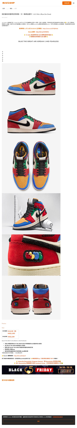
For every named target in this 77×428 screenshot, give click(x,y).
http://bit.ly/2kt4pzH (20, 356)
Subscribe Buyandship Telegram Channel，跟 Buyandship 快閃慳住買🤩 (39, 361)
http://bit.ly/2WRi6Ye (42, 32)
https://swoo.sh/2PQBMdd (50, 28)
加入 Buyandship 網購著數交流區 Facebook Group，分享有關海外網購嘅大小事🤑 (39, 363)
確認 (38, 421)
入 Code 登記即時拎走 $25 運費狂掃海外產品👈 (39, 35)
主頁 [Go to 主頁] (3, 8)
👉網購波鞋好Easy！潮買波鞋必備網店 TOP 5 (42, 358)
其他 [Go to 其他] (11, 8)
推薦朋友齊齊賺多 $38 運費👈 (39, 37)
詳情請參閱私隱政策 (58, 417)
